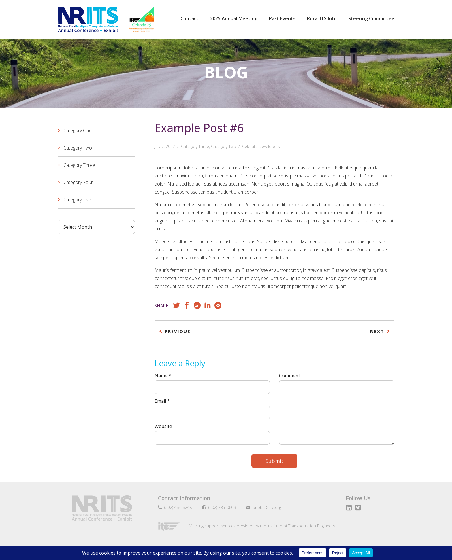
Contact (189, 18)
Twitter (358, 507)
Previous (178, 331)
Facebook (186, 305)
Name (163, 375)
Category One (77, 130)
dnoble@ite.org (264, 507)
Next (377, 331)
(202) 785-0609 (219, 507)
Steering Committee (371, 18)
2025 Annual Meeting (233, 18)
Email (217, 305)
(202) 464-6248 (177, 507)
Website (163, 426)
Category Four (78, 182)
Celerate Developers (261, 146)
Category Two (223, 146)
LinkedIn (207, 305)
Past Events (282, 18)
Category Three (195, 146)
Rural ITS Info (322, 18)
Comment (289, 375)
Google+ (197, 305)
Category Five (77, 199)
